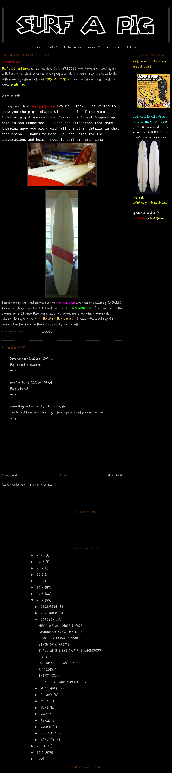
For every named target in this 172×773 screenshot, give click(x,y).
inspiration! (49, 675)
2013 (41, 594)
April (46, 720)
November (50, 613)
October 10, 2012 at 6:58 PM (47, 406)
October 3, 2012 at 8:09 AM (35, 358)
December (50, 606)
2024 (41, 555)
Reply (13, 370)
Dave (13, 358)
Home (63, 475)
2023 (41, 561)
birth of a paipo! (54, 644)
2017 (41, 568)
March (47, 727)
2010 (41, 752)
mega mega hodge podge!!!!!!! (64, 625)
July (45, 701)
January (48, 739)
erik (12, 382)
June (45, 707)
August (47, 694)
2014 (41, 587)
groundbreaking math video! (64, 632)
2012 (41, 600)
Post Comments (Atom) (37, 485)
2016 (41, 574)
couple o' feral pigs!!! (58, 638)
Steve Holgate (19, 406)
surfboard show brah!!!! (60, 663)
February (49, 733)
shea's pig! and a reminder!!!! (65, 682)
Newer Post (9, 475)
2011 (40, 746)
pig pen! (46, 657)
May (44, 714)
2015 (41, 581)
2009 (41, 759)
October (48, 619)
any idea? (47, 669)
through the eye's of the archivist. (70, 650)
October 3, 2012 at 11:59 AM (34, 382)
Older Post (115, 475)
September (50, 688)
